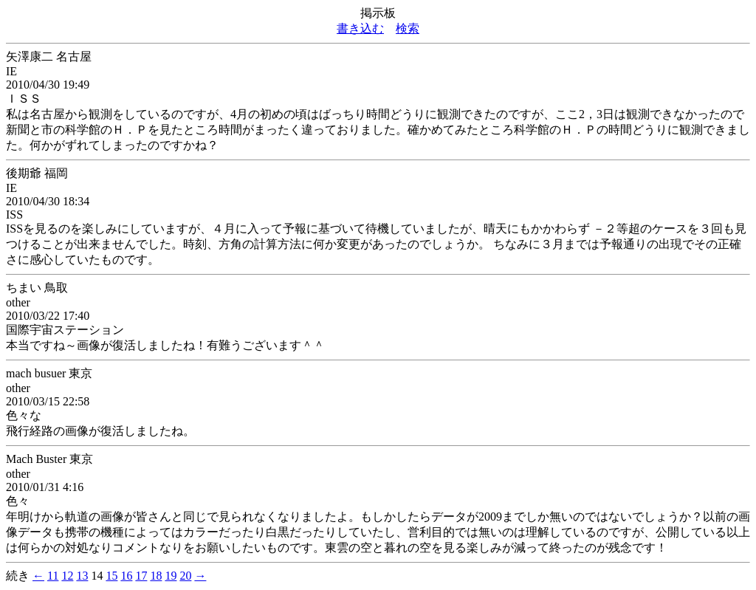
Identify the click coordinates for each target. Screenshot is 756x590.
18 (156, 575)
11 (52, 575)
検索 (407, 28)
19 (170, 575)
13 (82, 575)
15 (111, 575)
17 (141, 575)
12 (67, 575)
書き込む (360, 28)
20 (185, 575)
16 (126, 575)
